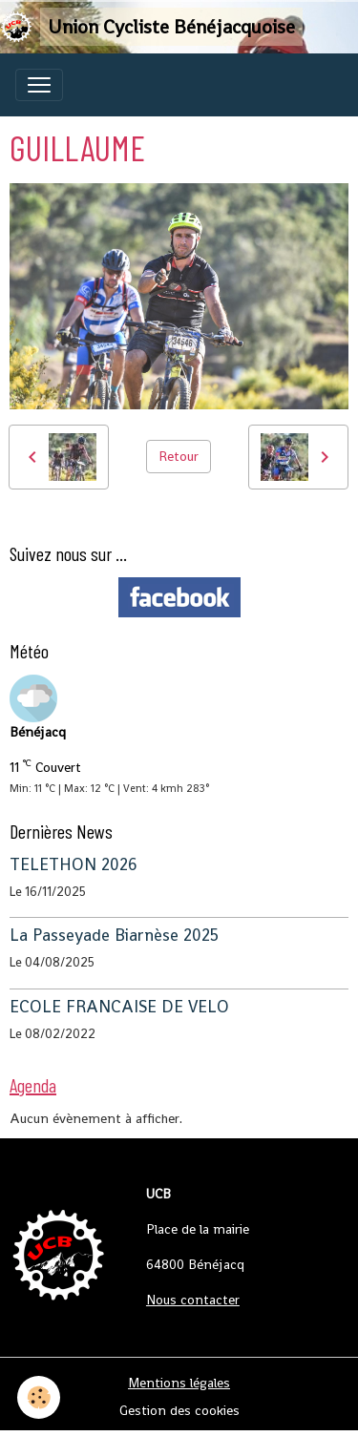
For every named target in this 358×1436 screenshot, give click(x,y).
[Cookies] (38, 1397)
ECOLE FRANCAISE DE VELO (119, 1006)
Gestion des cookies (179, 1410)
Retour (178, 456)
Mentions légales (179, 1382)
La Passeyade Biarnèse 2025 (114, 935)
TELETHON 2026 (73, 864)
